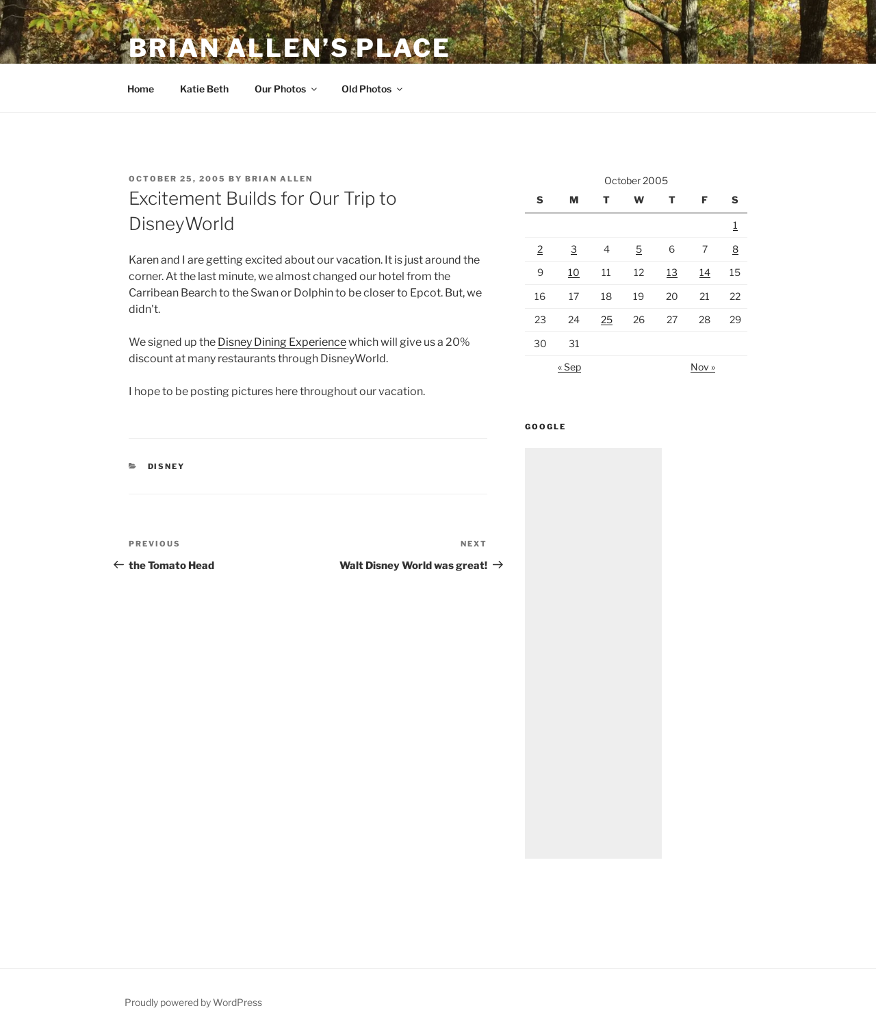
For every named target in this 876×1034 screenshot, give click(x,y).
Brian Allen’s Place (290, 48)
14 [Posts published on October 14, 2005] (704, 272)
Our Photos (287, 88)
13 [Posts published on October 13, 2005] (672, 272)
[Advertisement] (593, 653)
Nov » (703, 367)
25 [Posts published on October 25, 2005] (607, 319)
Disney (166, 466)
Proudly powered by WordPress (193, 1002)
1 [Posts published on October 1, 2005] (735, 225)
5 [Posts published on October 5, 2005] (639, 249)
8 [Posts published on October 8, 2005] (735, 249)
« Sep (569, 367)
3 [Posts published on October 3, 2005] (574, 249)
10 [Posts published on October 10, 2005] (574, 272)
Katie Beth (204, 88)
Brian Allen (279, 179)
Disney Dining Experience (282, 342)
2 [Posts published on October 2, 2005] (540, 249)
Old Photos (373, 88)
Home (140, 88)
